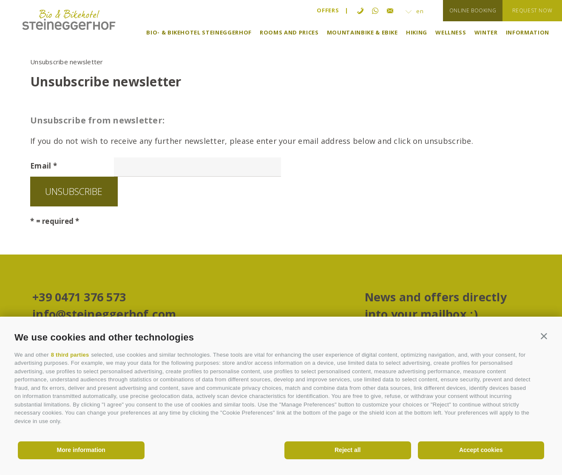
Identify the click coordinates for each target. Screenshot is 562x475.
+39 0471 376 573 (79, 298)
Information (527, 32)
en (415, 11)
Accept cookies (481, 449)
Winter (486, 32)
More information (81, 449)
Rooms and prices (289, 32)
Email (40, 166)
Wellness (450, 32)
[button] (544, 335)
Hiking (416, 32)
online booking (472, 10)
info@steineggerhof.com (104, 315)
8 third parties (70, 355)
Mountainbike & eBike (362, 32)
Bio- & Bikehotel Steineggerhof (199, 32)
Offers (328, 10)
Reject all (347, 449)
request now (532, 10)
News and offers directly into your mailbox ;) (436, 306)
